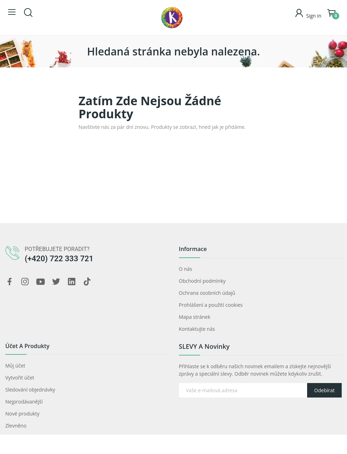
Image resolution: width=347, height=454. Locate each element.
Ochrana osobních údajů (207, 292)
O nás (185, 268)
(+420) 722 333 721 (59, 258)
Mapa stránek (194, 316)
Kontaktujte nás (197, 328)
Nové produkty (22, 413)
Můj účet (15, 365)
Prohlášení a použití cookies (211, 304)
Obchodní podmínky (202, 280)
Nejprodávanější (24, 401)
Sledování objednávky (30, 389)
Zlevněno (15, 425)
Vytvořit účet (19, 377)
